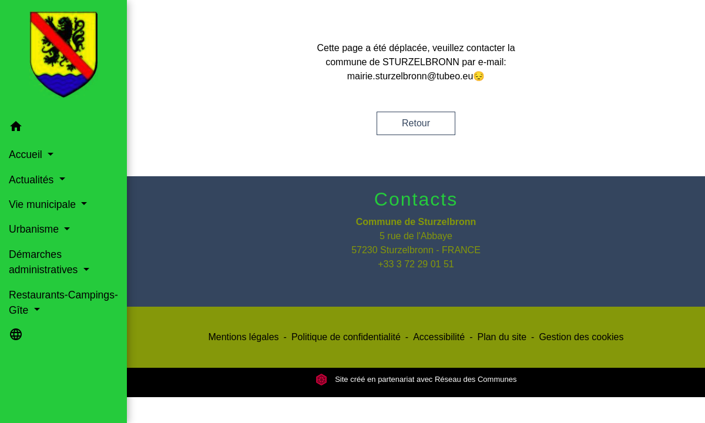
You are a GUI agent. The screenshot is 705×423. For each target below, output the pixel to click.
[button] (63, 128)
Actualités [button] (32, 180)
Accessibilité (439, 337)
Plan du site (501, 337)
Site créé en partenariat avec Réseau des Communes (416, 379)
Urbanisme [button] (35, 229)
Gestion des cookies (581, 337)
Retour (416, 123)
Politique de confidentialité (346, 337)
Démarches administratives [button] (44, 262)
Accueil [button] (27, 154)
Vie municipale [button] (44, 204)
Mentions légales (243, 337)
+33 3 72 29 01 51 (416, 264)
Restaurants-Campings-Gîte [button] (63, 302)
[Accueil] (63, 57)
